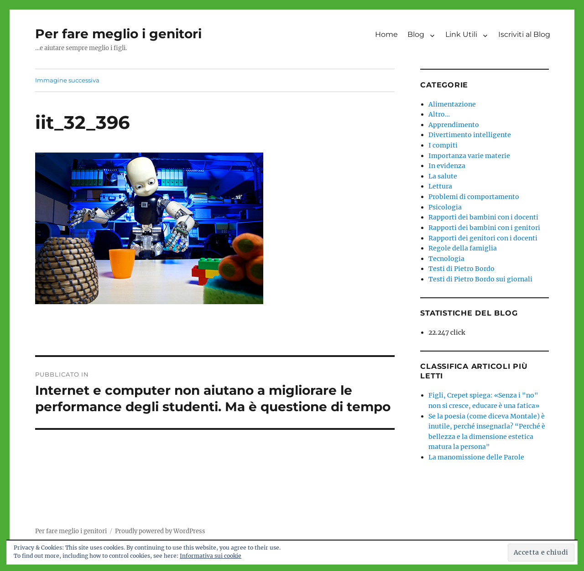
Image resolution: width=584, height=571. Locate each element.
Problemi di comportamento (473, 197)
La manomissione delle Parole (476, 457)
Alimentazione (452, 104)
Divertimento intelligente (469, 135)
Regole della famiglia (462, 248)
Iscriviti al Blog (524, 34)
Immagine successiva (67, 80)
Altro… (439, 114)
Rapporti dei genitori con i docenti (482, 238)
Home (386, 34)
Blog (415, 34)
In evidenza (446, 166)
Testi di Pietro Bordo (461, 269)
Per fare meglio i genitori (118, 33)
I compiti (443, 145)
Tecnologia (446, 259)
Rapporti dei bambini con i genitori (484, 228)
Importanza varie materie (469, 156)
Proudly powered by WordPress (160, 531)
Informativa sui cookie (210, 555)
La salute (442, 176)
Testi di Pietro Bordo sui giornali (480, 279)
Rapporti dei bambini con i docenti (483, 217)
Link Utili (461, 34)
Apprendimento (453, 125)
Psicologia (445, 207)
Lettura (440, 186)
